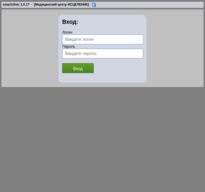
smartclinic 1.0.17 (16, 4)
